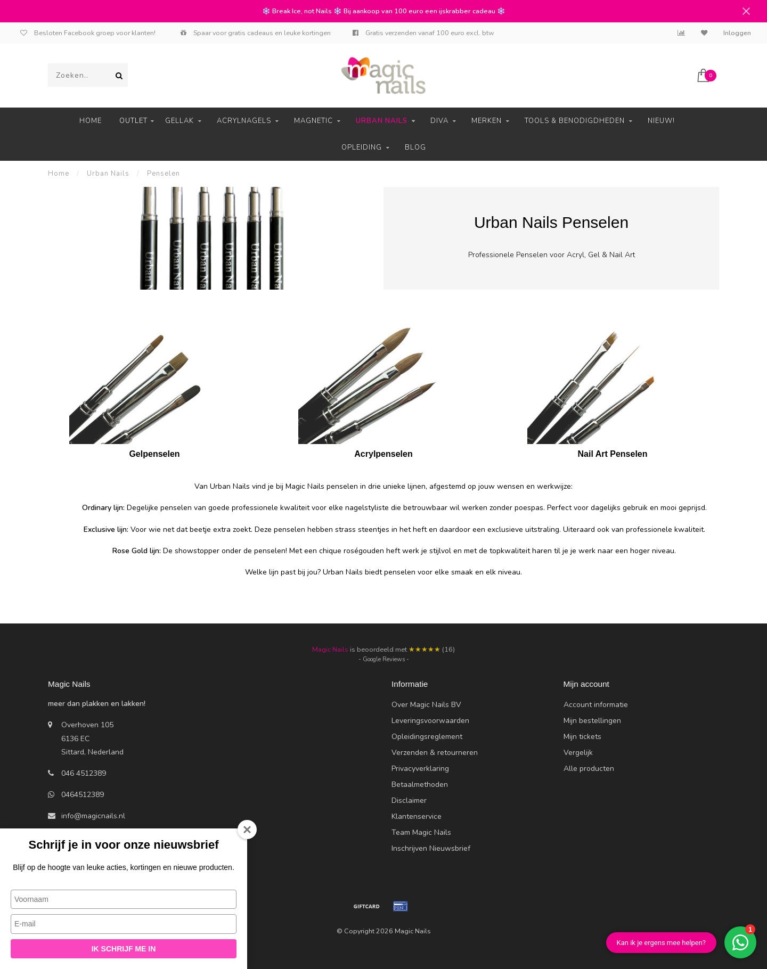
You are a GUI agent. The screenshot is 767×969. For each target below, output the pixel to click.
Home (90, 121)
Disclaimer (409, 800)
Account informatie (596, 705)
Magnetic (313, 121)
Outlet (133, 121)
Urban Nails (381, 121)
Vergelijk (578, 753)
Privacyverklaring (420, 768)
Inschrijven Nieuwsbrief (430, 848)
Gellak (179, 121)
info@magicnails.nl (93, 816)
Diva (439, 121)
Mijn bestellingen (592, 721)
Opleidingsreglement (426, 737)
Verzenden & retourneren (434, 753)
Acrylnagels (244, 121)
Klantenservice (416, 816)
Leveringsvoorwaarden (430, 721)
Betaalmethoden (419, 784)
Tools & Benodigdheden (575, 121)
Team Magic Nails (421, 832)
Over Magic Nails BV (426, 705)
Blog (415, 147)
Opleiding (361, 147)
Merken (486, 121)
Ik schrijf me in (124, 949)
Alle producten (589, 768)
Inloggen (737, 33)
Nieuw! (661, 121)
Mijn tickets (582, 737)
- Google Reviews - (383, 659)
